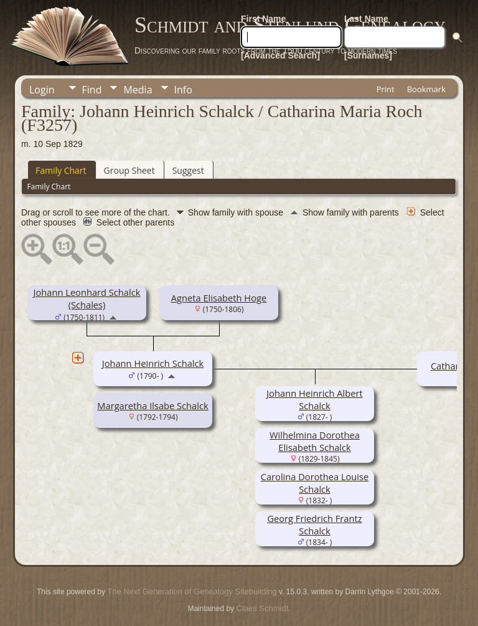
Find (92, 90)
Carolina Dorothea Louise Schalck (315, 482)
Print (386, 89)
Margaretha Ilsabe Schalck (152, 405)
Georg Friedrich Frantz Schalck (314, 524)
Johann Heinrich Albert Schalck (314, 399)
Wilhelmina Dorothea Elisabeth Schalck (314, 441)
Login (42, 90)
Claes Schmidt (262, 608)
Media (137, 90)
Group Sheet (129, 170)
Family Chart (61, 170)
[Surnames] (368, 55)
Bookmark (426, 89)
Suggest (188, 170)
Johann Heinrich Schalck (153, 363)
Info (183, 90)
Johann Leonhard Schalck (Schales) (87, 298)
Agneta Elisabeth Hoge (218, 298)
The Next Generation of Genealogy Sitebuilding (191, 591)
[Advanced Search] (280, 55)
